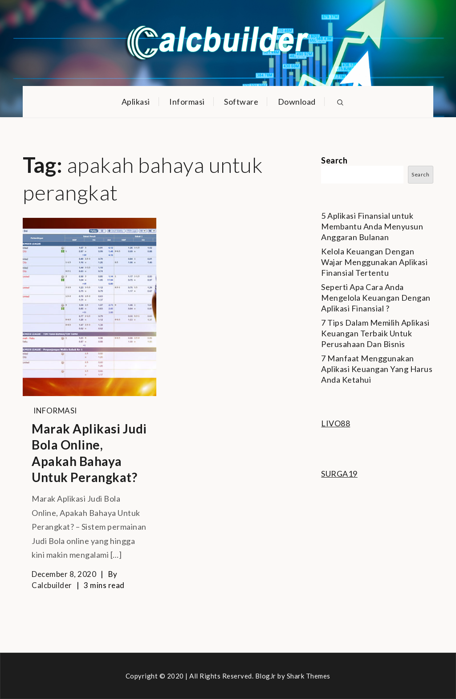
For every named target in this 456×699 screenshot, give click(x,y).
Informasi (187, 101)
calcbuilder (52, 585)
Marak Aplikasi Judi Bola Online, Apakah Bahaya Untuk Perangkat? (89, 453)
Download (297, 101)
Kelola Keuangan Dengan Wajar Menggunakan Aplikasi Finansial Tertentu (374, 262)
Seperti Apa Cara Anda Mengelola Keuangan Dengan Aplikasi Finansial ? (376, 297)
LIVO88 (335, 423)
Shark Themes (308, 676)
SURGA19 (339, 473)
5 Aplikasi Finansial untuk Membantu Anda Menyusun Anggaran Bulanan (372, 226)
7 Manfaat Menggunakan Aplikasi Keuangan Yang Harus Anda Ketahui (376, 368)
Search (334, 160)
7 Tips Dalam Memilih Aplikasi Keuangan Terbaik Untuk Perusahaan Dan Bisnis (375, 333)
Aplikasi (136, 101)
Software (241, 101)
